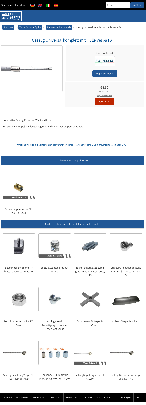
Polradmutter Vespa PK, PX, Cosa (18, 323)
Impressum (88, 397)
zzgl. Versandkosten (104, 95)
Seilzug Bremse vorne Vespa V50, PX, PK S (126, 376)
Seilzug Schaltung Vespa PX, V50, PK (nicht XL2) (18, 376)
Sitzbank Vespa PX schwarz (126, 321)
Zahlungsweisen (22, 397)
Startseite (6, 5)
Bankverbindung (73, 397)
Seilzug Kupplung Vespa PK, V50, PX (90, 376)
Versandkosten (39, 397)
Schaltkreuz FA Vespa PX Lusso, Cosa (90, 323)
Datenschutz (109, 397)
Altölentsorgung (124, 397)
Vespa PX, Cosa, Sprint (30, 27)
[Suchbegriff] (117, 5)
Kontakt (139, 397)
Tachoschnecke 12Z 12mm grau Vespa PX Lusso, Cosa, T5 (90, 271)
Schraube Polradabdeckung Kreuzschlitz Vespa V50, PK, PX (126, 271)
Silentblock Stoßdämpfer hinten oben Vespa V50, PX (18, 269)
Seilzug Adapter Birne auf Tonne (54, 269)
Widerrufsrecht (56, 397)
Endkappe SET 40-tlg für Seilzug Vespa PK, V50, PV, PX (54, 376)
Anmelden (20, 5)
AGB (98, 397)
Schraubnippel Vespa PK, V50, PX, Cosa (18, 211)
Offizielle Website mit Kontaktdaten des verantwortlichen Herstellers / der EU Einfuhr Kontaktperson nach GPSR (72, 144)
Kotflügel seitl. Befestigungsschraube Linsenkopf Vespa (54, 325)
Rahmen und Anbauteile (59, 27)
